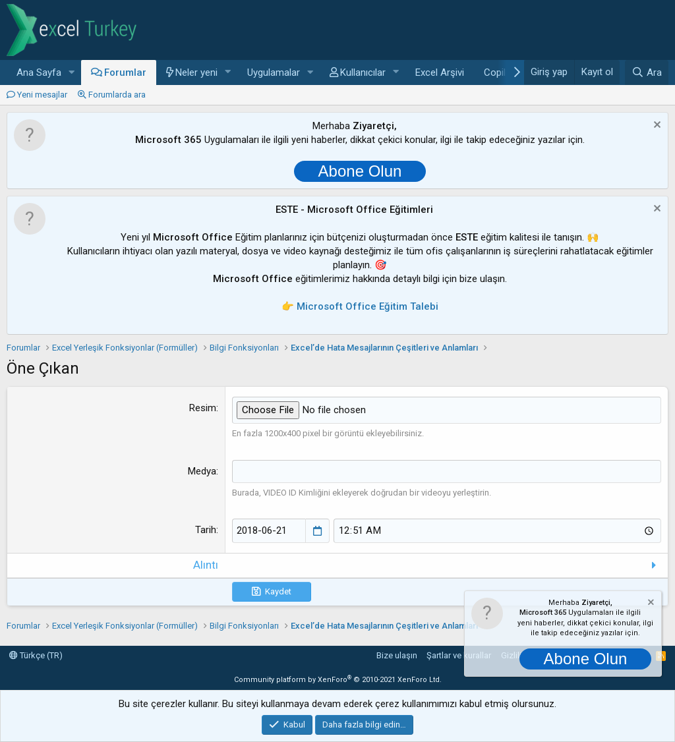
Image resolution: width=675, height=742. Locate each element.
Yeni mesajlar (42, 95)
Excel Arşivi (439, 72)
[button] (72, 73)
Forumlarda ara (117, 95)
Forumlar (125, 72)
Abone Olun (360, 171)
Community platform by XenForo (338, 679)
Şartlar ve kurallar (458, 655)
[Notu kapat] (655, 126)
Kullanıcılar (363, 72)
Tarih (205, 530)
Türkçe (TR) (36, 655)
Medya (202, 470)
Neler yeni (196, 72)
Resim (202, 408)
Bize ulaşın (396, 655)
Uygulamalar (273, 72)
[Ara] (646, 72)
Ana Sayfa (38, 72)
